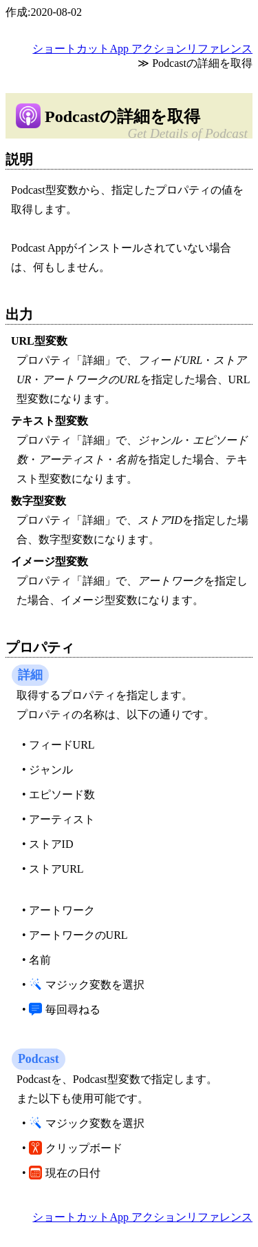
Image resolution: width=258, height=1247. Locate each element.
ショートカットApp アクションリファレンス (142, 48)
